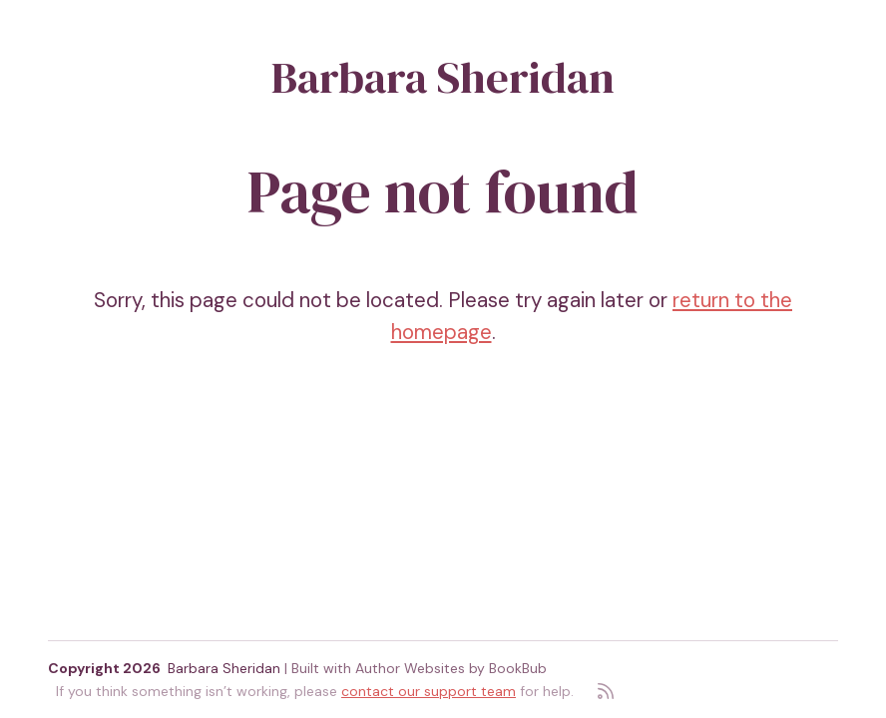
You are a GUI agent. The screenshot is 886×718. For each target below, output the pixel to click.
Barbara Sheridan (443, 77)
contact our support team (428, 691)
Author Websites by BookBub (451, 668)
